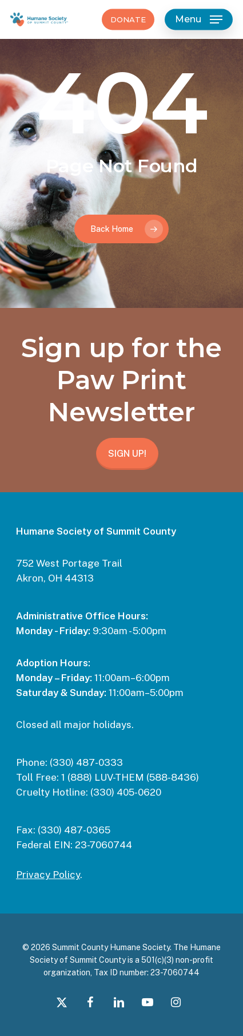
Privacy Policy (48, 874)
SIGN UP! (127, 453)
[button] (199, 19)
